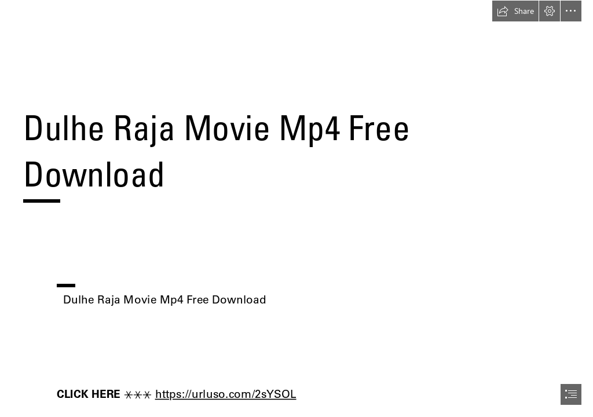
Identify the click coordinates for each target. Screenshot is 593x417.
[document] (296, 208)
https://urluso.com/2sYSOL (225, 394)
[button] (515, 11)
